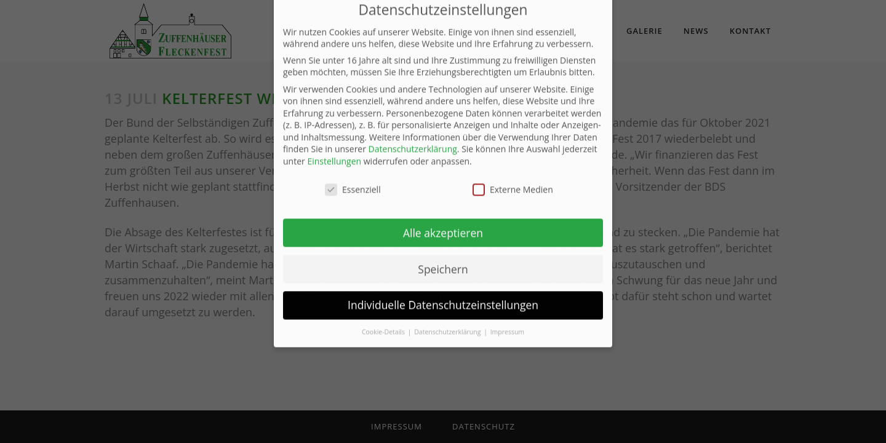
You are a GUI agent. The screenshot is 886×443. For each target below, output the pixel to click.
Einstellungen (334, 123)
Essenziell (353, 152)
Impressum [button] (507, 294)
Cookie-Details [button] (384, 294)
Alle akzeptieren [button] (443, 195)
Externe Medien (513, 152)
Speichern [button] (443, 231)
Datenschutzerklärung (413, 112)
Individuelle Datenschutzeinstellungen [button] (443, 267)
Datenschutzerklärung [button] (448, 294)
